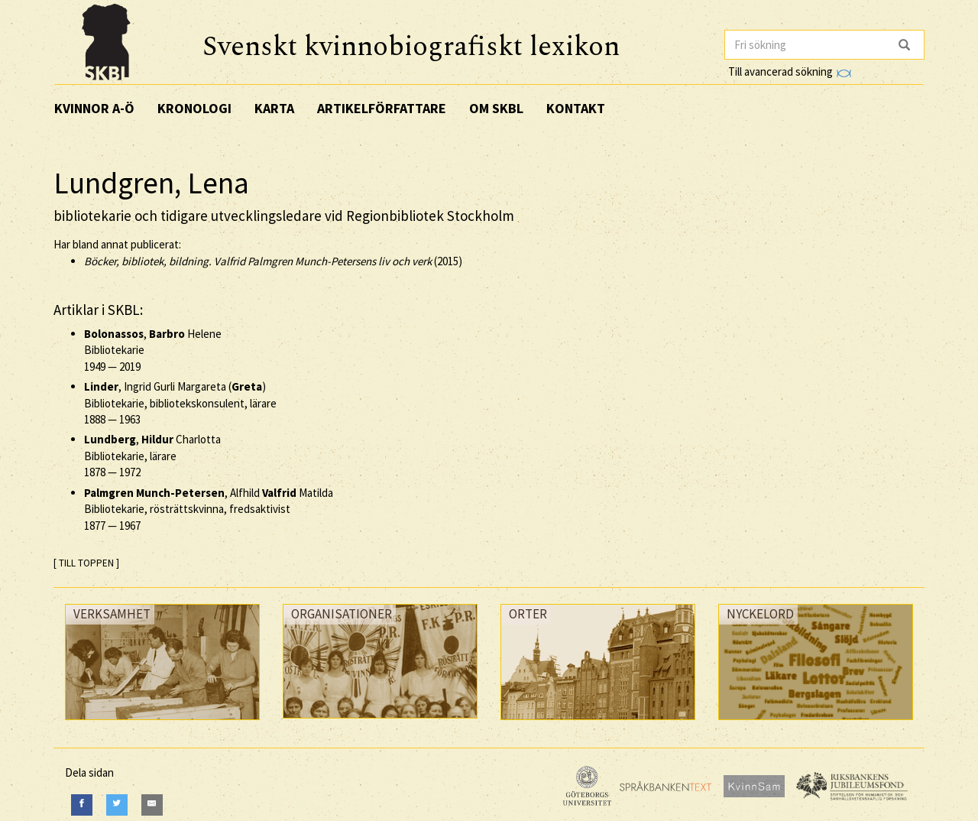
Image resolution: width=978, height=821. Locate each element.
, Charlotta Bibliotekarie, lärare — (152, 455)
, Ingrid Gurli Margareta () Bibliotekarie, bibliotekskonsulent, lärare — (180, 403)
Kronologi (194, 108)
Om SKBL (496, 108)
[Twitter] (117, 804)
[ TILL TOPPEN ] (86, 563)
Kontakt (575, 108)
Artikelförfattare (381, 108)
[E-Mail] (152, 804)
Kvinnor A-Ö (94, 108)
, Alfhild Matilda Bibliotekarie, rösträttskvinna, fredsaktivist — (208, 509)
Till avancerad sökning (789, 71)
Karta (274, 108)
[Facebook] (81, 804)
